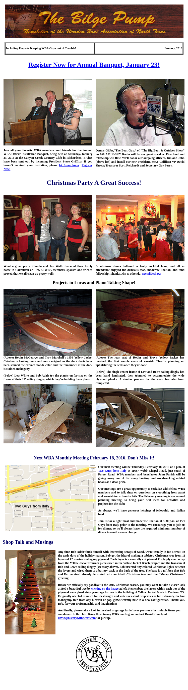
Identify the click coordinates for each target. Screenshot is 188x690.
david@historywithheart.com (77, 618)
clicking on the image (105, 588)
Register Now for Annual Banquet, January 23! (94, 64)
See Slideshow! (151, 273)
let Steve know (69, 165)
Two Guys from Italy (112, 470)
